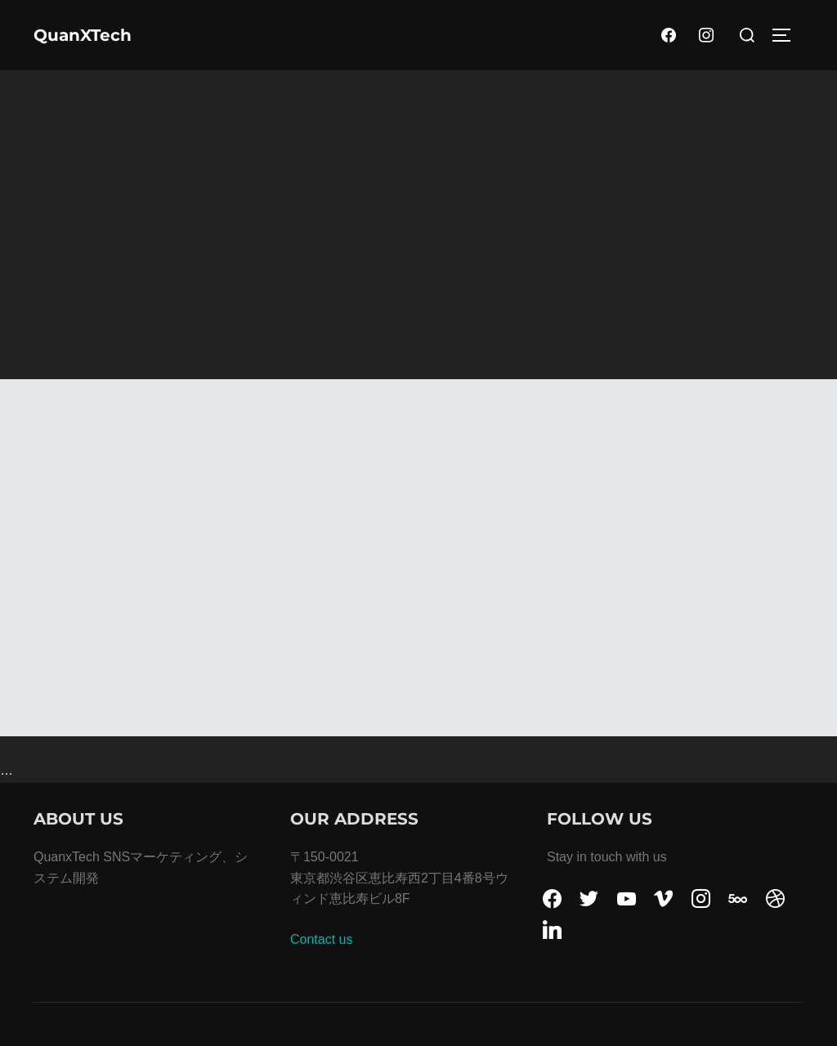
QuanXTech (83, 35)
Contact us (321, 939)
